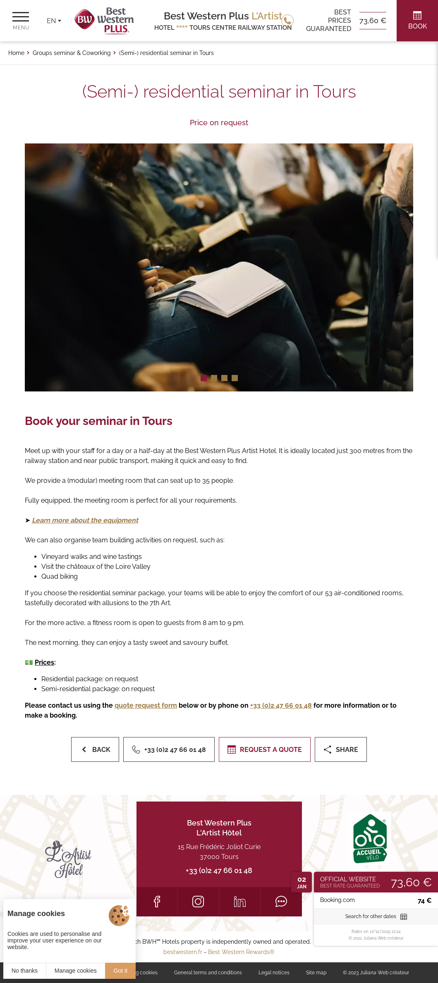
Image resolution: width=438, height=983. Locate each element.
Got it (120, 970)
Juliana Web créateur (384, 973)
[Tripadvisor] (281, 901)
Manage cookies (76, 970)
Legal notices (274, 973)
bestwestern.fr (182, 952)
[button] (204, 378)
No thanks (25, 970)
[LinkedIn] (239, 901)
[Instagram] (198, 901)
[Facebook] (156, 901)
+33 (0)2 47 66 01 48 (219, 870)
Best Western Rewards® (241, 952)
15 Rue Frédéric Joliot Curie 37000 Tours (219, 852)
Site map (316, 973)
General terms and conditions (208, 973)
